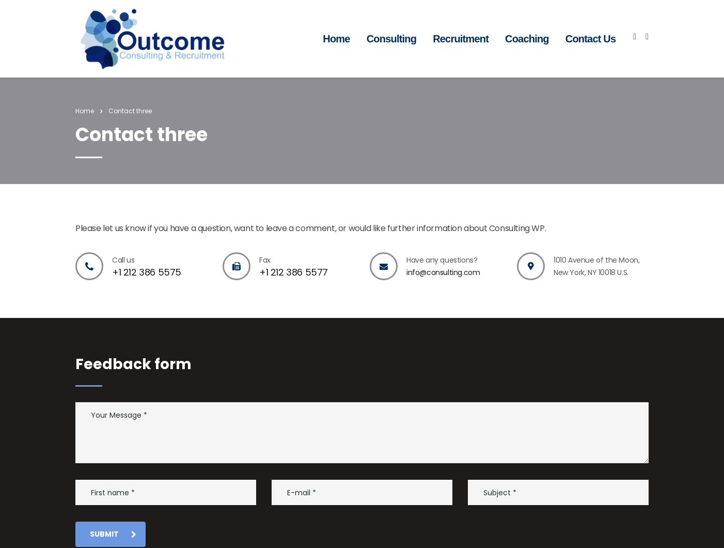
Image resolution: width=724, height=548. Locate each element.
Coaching (527, 38)
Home (336, 38)
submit (113, 534)
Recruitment (461, 38)
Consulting (391, 38)
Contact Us (590, 38)
